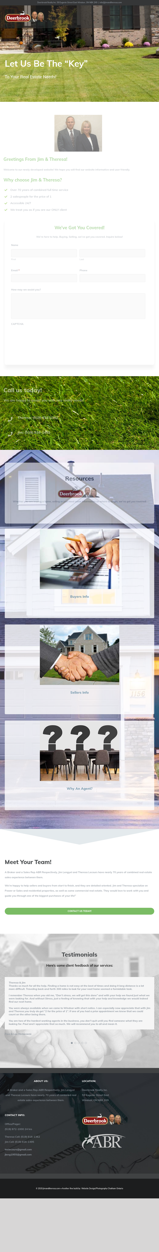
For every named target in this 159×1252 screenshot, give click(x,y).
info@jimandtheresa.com (111, 2)
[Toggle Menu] (152, 16)
